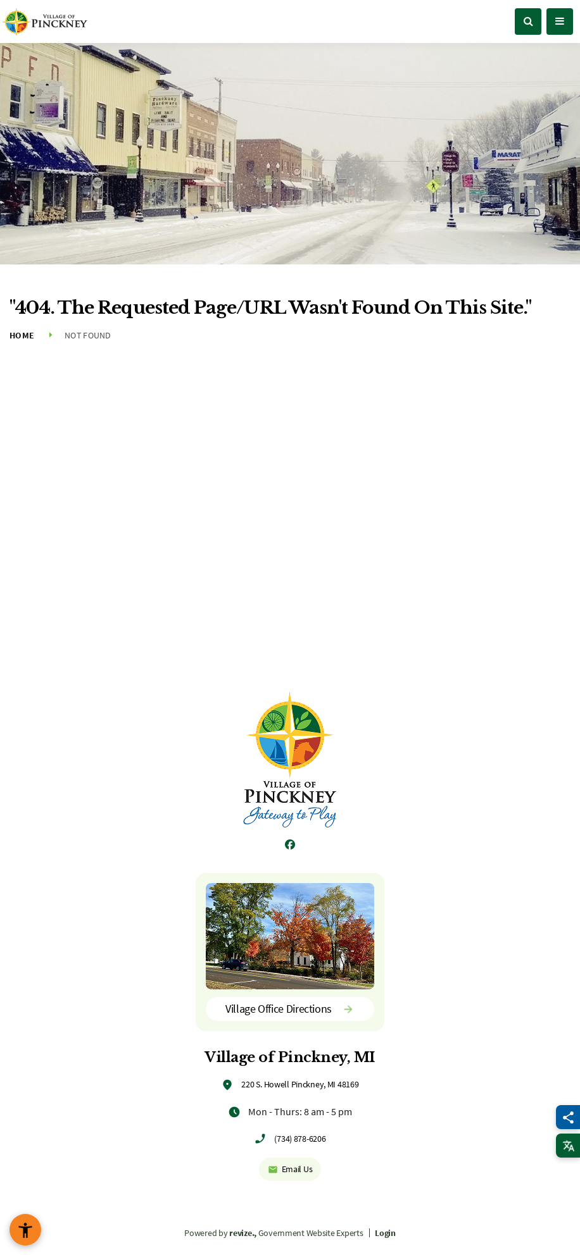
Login (385, 1233)
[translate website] (568, 1146)
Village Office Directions (290, 1008)
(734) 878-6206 (299, 1138)
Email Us (290, 1169)
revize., (242, 1233)
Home (21, 335)
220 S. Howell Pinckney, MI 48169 (299, 1084)
